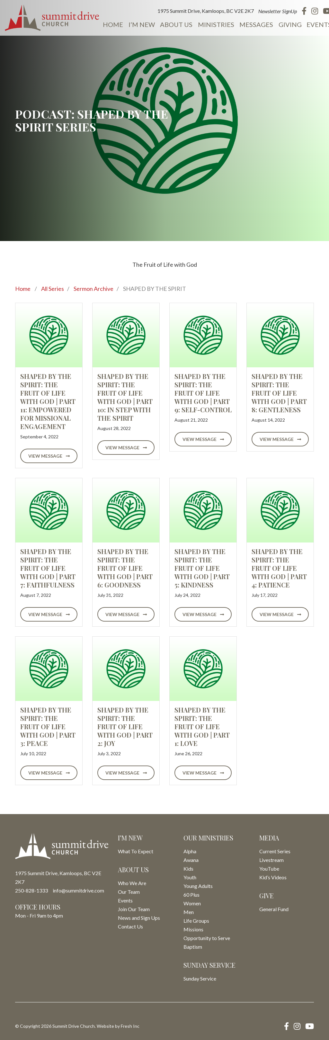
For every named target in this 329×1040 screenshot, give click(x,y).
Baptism (192, 947)
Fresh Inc (130, 1026)
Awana (191, 860)
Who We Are (132, 883)
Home (111, 24)
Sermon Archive (93, 288)
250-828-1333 (31, 890)
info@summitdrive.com (78, 890)
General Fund (274, 909)
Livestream (271, 860)
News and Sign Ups (139, 918)
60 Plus (191, 895)
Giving (286, 24)
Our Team (129, 892)
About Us (173, 24)
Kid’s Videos (273, 877)
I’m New (139, 24)
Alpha (189, 851)
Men (188, 912)
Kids (188, 868)
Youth (189, 877)
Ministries (213, 24)
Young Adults (198, 886)
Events (314, 24)
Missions (193, 929)
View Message (49, 456)
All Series (52, 288)
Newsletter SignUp (274, 11)
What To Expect (135, 851)
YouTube (269, 868)
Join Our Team (134, 909)
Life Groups (196, 921)
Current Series (274, 851)
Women (192, 903)
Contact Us (130, 926)
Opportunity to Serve (206, 938)
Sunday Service (199, 978)
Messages (253, 24)
